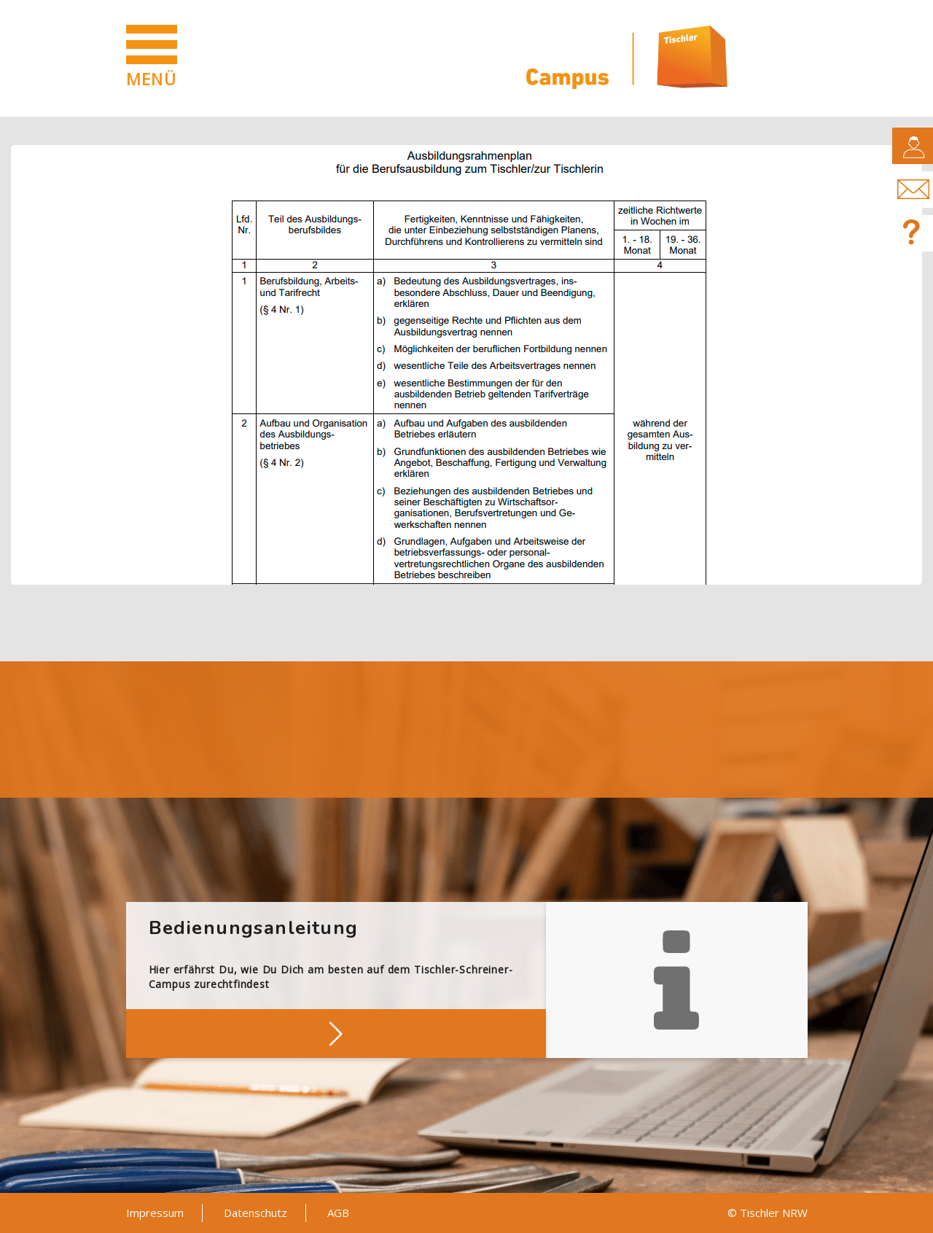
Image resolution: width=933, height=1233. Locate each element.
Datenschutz (255, 1212)
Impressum (155, 1212)
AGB (338, 1212)
